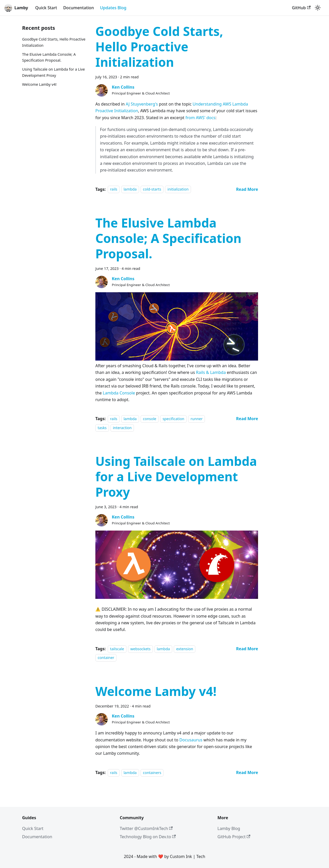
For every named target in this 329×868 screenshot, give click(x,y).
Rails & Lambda (211, 372)
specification (173, 418)
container (106, 657)
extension (184, 648)
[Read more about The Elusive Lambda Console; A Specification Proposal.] (247, 418)
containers (152, 772)
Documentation (78, 8)
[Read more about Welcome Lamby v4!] (247, 772)
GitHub (301, 8)
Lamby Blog (228, 828)
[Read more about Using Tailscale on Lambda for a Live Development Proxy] (247, 649)
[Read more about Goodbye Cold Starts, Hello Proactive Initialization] (247, 189)
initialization (177, 189)
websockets (140, 648)
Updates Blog (113, 8)
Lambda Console (119, 393)
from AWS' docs (200, 117)
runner (196, 418)
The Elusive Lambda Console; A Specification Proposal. (49, 57)
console (149, 418)
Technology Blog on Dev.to (148, 836)
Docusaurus (191, 740)
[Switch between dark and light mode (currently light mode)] (318, 8)
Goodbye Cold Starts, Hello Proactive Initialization (53, 42)
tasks (102, 427)
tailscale (117, 648)
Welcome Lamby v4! (39, 84)
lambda (130, 189)
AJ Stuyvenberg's (142, 104)
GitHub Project (233, 836)
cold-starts (152, 189)
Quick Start (46, 8)
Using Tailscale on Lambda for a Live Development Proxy (53, 72)
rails (113, 189)
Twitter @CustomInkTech (146, 828)
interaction (122, 427)
